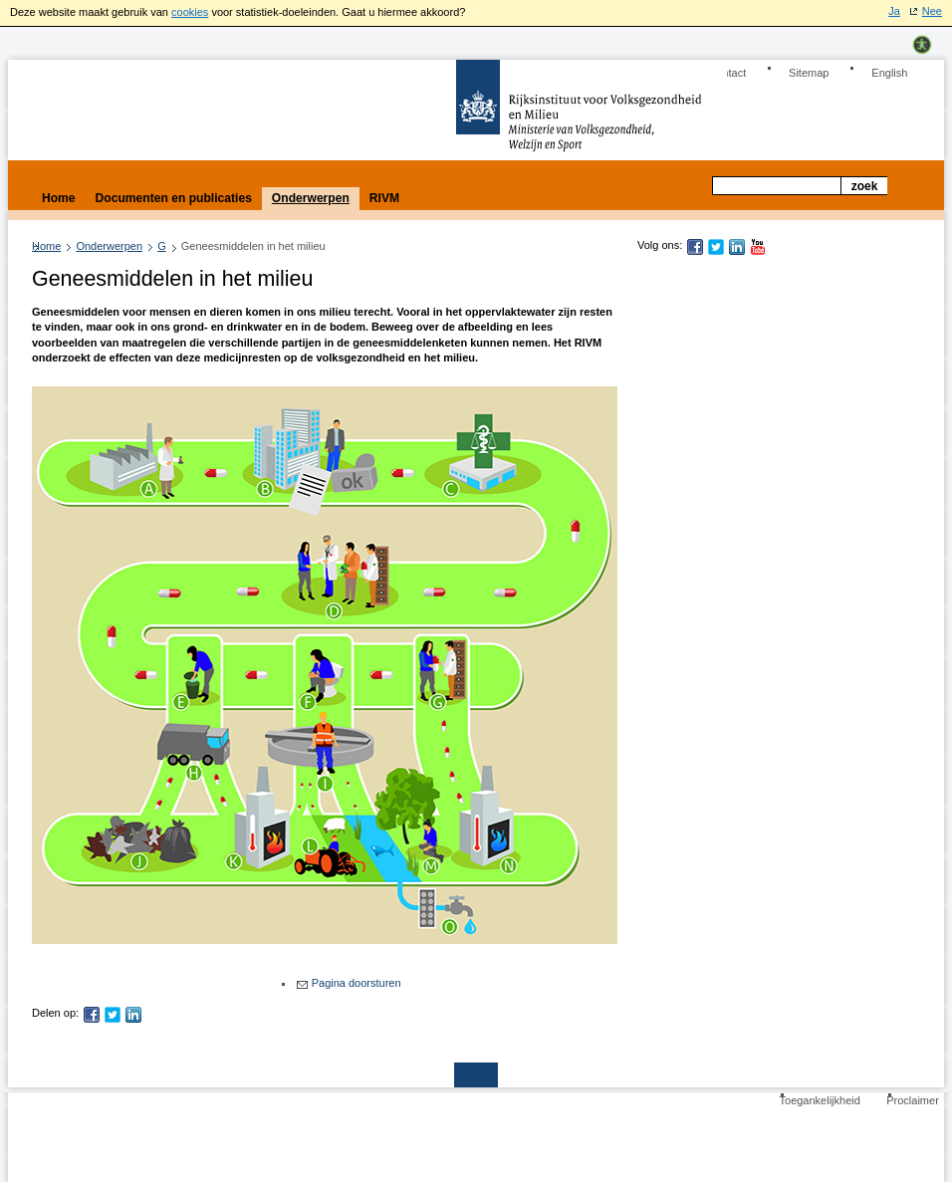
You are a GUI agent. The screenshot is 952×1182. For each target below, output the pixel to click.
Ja (894, 11)
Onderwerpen (109, 246)
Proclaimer (912, 1100)
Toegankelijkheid (820, 1100)
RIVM (384, 198)
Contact (727, 73)
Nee (932, 11)
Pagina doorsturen (356, 983)
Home (46, 246)
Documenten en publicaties (174, 198)
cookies (189, 12)
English (889, 73)
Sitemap (809, 73)
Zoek (864, 186)
